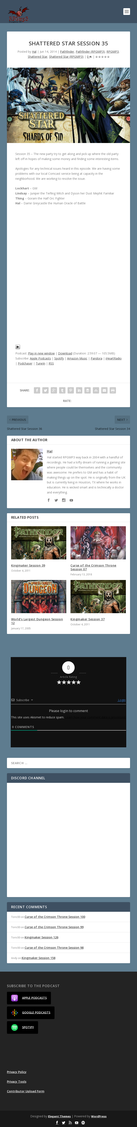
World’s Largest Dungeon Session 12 (37, 621)
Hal (34, 52)
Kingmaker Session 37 (87, 619)
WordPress (98, 1116)
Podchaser (25, 363)
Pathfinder (67, 52)
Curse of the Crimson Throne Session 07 (93, 567)
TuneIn (40, 363)
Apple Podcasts (40, 358)
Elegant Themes (59, 1116)
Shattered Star (37, 57)
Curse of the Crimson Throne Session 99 (54, 927)
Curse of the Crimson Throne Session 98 (54, 948)
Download (65, 353)
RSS (51, 363)
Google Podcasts (30, 1012)
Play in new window (41, 353)
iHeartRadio (114, 358)
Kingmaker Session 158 (38, 958)
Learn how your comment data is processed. (95, 717)
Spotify (59, 358)
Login (121, 700)
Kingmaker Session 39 (28, 565)
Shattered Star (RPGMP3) (66, 57)
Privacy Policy (17, 1072)
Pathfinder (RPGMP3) (90, 52)
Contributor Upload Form (25, 1091)
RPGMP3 (112, 52)
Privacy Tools (16, 1082)
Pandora (96, 358)
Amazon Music (77, 358)
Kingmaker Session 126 (41, 937)
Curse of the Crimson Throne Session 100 (55, 917)
